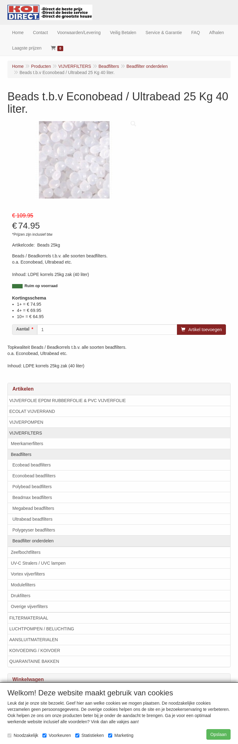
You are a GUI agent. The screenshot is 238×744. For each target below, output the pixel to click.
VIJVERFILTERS (25, 433)
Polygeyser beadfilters (33, 529)
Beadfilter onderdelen (33, 540)
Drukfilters (20, 595)
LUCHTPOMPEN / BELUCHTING (41, 628)
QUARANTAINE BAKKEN (34, 661)
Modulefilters (23, 584)
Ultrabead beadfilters (32, 519)
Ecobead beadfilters (31, 464)
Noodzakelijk (22, 735)
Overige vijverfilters (29, 606)
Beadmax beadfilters (32, 497)
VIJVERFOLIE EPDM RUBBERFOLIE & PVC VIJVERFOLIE (67, 400)
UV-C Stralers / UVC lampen (38, 563)
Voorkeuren (56, 735)
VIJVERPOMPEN (26, 422)
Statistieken (89, 735)
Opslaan (218, 734)
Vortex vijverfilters (28, 573)
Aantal (22, 329)
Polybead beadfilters (32, 486)
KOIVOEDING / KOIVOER (34, 650)
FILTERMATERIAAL (28, 617)
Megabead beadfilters (33, 508)
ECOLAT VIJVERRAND (32, 411)
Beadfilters (21, 454)
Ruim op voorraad (41, 286)
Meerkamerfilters (27, 443)
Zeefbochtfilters (26, 552)
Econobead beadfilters (33, 475)
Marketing (120, 735)
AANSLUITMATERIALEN (33, 639)
